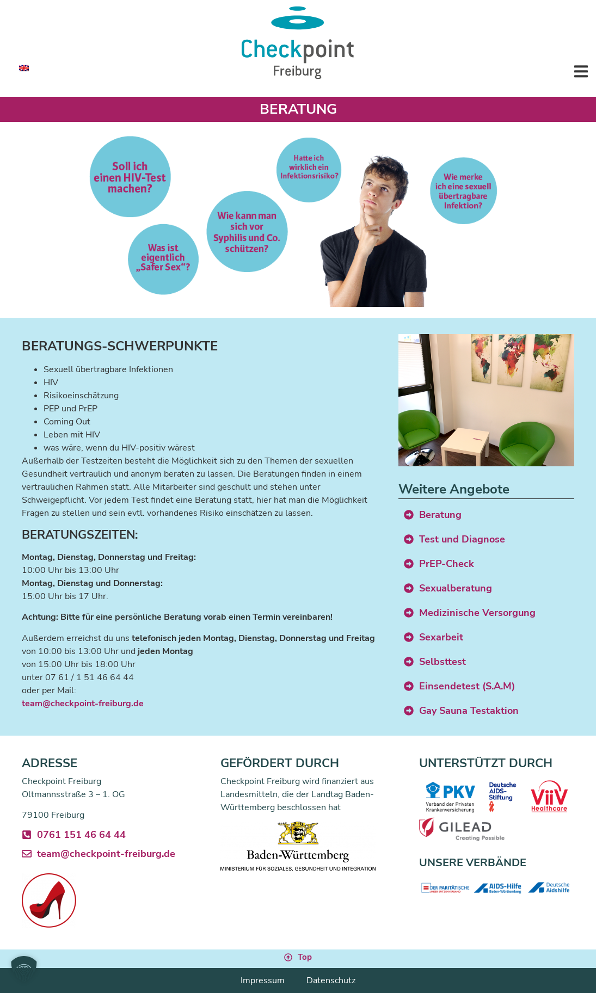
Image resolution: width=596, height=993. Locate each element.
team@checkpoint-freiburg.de (83, 704)
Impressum (263, 980)
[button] (581, 71)
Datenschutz (330, 980)
